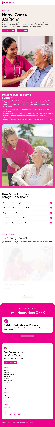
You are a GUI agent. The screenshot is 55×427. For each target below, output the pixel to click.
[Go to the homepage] (5, 348)
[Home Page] (8, 2)
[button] (52, 2)
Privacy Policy (4, 424)
